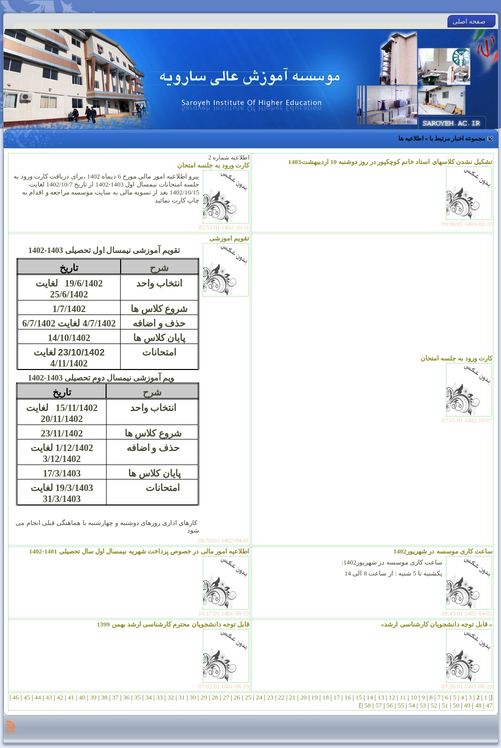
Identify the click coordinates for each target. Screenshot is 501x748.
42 (60, 697)
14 (370, 697)
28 (215, 697)
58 (368, 705)
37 (116, 697)
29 (204, 697)
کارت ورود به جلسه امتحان (213, 165)
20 (303, 697)
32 (171, 697)
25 (248, 697)
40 (82, 697)
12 (392, 697)
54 (412, 705)
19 (315, 697)
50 (456, 705)
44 (38, 697)
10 (414, 697)
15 (359, 697)
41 (71, 697)
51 (445, 705)
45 (27, 697)
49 (467, 705)
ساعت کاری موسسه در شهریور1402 (442, 551)
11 (402, 697)
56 (390, 705)
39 (93, 697)
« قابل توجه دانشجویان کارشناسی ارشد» (436, 624)
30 (193, 697)
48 (478, 705)
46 (16, 697)
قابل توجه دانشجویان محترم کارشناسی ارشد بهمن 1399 (173, 624)
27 (226, 697)
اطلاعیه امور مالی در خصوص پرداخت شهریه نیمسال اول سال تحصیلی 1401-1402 (139, 551)
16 (348, 697)
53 (423, 705)
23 (270, 697)
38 (104, 697)
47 (488, 705)
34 (149, 697)
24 (259, 697)
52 (434, 705)
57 (379, 705)
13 (381, 697)
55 (401, 705)
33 (160, 697)
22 (281, 697)
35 (138, 697)
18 (326, 697)
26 (237, 697)
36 (127, 697)
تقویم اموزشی (229, 238)
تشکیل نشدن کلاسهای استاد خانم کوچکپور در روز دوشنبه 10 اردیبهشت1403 (390, 162)
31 (182, 697)
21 (292, 697)
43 (49, 697)
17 (337, 697)
